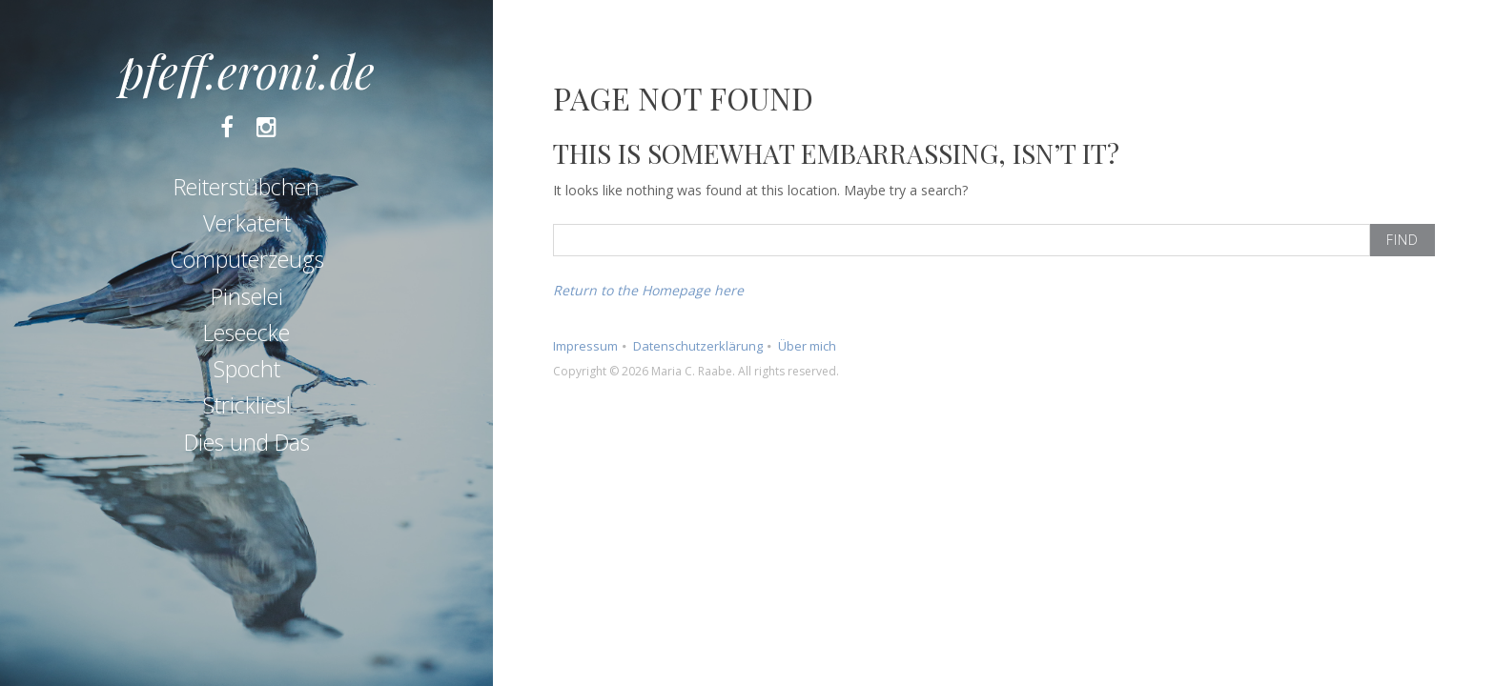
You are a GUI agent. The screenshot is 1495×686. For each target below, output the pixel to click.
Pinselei (247, 296)
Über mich (807, 345)
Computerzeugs (247, 259)
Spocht (247, 368)
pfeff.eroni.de (247, 70)
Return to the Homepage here (648, 290)
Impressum (585, 345)
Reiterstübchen (246, 187)
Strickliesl (247, 405)
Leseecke (246, 332)
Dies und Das (247, 442)
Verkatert (247, 223)
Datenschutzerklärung (698, 345)
